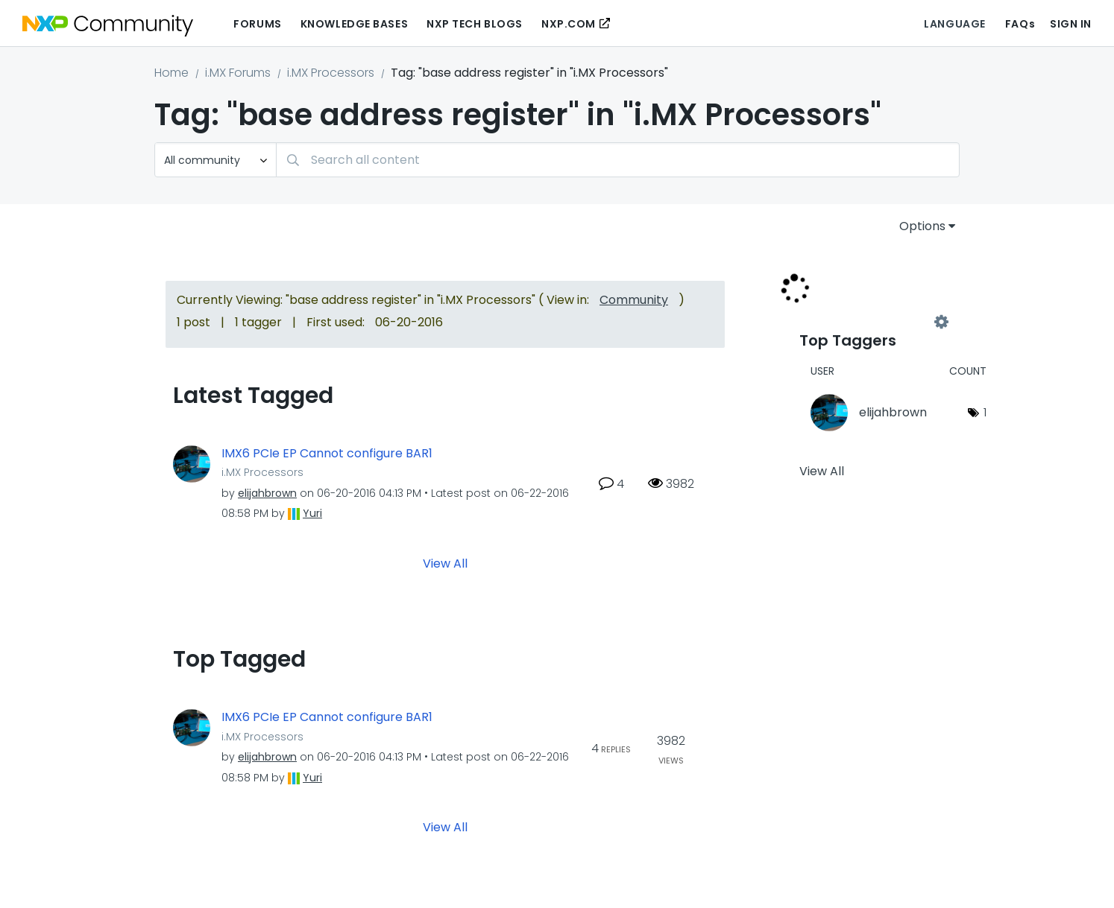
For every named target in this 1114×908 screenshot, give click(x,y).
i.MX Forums (238, 72)
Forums (257, 23)
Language (954, 23)
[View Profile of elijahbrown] (267, 493)
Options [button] (922, 226)
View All (445, 563)
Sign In (1071, 23)
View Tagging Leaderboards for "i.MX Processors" (870, 322)
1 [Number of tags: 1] (985, 412)
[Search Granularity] (215, 160)
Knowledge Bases (354, 23)
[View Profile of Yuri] (312, 513)
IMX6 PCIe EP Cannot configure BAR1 (326, 453)
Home (171, 72)
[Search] (618, 159)
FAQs (1020, 23)
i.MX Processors (330, 72)
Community (634, 299)
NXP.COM (568, 23)
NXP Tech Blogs (475, 23)
